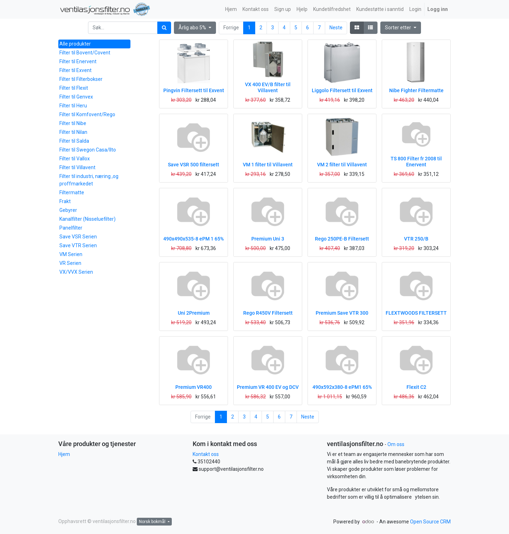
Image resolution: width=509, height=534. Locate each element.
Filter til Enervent (77, 61)
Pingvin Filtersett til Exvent (193, 90)
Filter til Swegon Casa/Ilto (87, 150)
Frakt (65, 201)
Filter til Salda (74, 141)
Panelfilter (70, 228)
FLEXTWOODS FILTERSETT (416, 313)
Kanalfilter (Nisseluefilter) (87, 219)
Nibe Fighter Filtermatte (416, 90)
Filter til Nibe (72, 123)
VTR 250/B (416, 239)
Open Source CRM (430, 521)
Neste (336, 27)
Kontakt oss (206, 454)
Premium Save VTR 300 (342, 313)
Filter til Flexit (73, 88)
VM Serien (70, 254)
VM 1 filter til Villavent (268, 164)
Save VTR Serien (78, 245)
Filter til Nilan (73, 132)
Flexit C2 (416, 387)
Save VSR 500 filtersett (193, 164)
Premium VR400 (193, 387)
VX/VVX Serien (76, 272)
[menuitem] (231, 9)
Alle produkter (75, 44)
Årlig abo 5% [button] (193, 27)
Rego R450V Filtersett (268, 313)
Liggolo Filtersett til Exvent (342, 90)
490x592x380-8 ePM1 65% (342, 387)
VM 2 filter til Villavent (342, 164)
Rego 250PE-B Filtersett (342, 239)
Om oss (395, 444)
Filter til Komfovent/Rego (87, 114)
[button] (400, 28)
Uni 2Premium (194, 313)
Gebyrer (68, 210)
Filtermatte (71, 192)
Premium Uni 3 (267, 239)
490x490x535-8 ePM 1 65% (193, 239)
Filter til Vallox (74, 158)
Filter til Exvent (75, 70)
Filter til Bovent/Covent (84, 52)
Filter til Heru (73, 105)
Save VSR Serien (78, 236)
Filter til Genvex (76, 97)
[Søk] (164, 28)
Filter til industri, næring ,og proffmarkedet (88, 179)
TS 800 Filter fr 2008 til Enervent (416, 161)
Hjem (64, 454)
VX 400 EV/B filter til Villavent (268, 87)
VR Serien (70, 263)
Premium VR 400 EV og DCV (268, 387)
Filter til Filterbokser (81, 79)
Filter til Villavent (77, 167)
